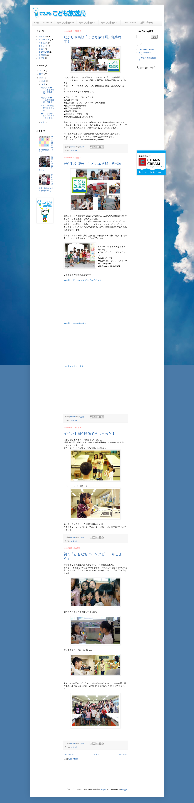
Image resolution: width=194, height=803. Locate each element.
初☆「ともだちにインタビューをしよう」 (47, 115)
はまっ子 (74, 541)
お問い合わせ (146, 22)
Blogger (124, 789)
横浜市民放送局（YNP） (145, 54)
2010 (41, 78)
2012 (41, 71)
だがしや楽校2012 (109, 22)
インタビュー (44, 39)
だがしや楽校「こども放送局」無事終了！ (47, 90)
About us (47, 22)
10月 (43, 84)
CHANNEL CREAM (146, 49)
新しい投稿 (69, 754)
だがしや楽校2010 (65, 22)
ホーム (96, 754)
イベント (74, 150)
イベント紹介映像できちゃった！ (89, 433)
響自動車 (42, 55)
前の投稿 (123, 754)
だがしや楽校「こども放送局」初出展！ (94, 164)
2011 (41, 74)
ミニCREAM (44, 52)
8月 (43, 122)
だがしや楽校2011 (87, 22)
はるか (41, 49)
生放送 (41, 58)
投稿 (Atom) (73, 759)
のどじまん (43, 43)
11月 (43, 81)
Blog (36, 22)
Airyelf (103, 789)
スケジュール (129, 22)
